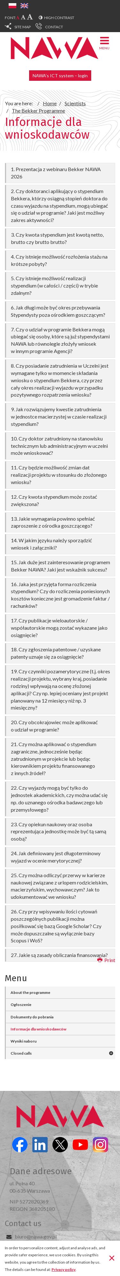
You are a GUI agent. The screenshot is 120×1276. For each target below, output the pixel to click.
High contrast (59, 17)
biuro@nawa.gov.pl (36, 1236)
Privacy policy (64, 1269)
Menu (104, 43)
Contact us (23, 1223)
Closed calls (21, 1053)
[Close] (111, 1258)
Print (106, 960)
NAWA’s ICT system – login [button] (60, 75)
